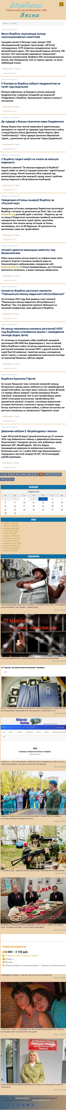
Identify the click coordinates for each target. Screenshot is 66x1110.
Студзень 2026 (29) (11, 536)
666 (29, 474)
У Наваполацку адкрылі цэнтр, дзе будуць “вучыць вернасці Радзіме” (33, 871)
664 (17, 474)
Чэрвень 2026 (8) (11, 524)
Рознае (16, 107)
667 (35, 474)
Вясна (29, 15)
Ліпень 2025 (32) (11, 551)
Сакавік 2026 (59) (11, 531)
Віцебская (26, 5)
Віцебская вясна (22, 1098)
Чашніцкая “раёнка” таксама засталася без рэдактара (26, 975)
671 (59, 474)
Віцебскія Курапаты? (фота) (18, 378)
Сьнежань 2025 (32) (12, 538)
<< (2, 474)
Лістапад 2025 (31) (11, 541)
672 (2, 479)
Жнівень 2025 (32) (11, 548)
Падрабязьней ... (10, 73)
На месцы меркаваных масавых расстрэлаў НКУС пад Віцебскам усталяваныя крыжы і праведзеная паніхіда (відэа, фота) (32, 332)
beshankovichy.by (10, 267)
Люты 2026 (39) (10, 533)
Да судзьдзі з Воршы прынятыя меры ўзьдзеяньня (32, 121)
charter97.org (8, 214)
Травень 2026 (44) (11, 526)
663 (11, 474)
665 (23, 474)
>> (12, 479)
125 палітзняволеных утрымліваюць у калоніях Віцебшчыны (30, 658)
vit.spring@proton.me (41, 1100)
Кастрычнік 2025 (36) (12, 543)
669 (47, 474)
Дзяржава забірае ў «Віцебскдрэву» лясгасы (29, 431)
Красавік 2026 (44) (11, 528)
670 (53, 474)
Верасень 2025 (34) (12, 546)
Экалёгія (17, 69)
